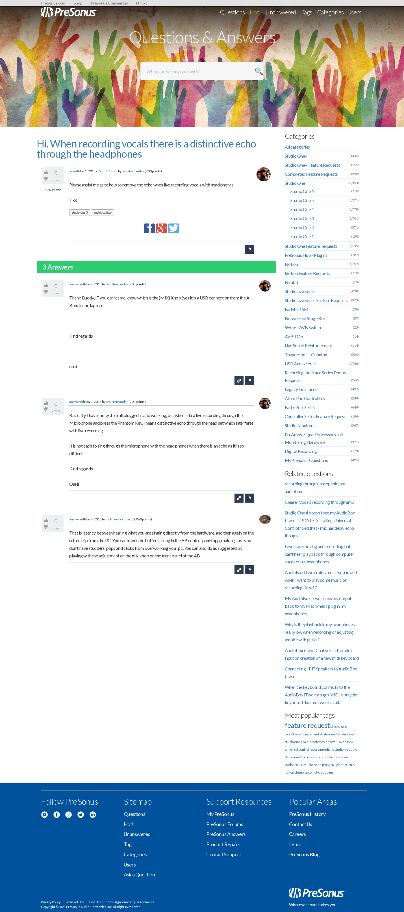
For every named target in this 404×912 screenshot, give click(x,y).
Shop (78, 3)
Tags (306, 12)
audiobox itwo (103, 212)
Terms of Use (74, 902)
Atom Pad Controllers (305, 398)
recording (316, 749)
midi (306, 742)
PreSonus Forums (224, 824)
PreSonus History (307, 814)
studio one (338, 726)
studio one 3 (80, 212)
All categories (297, 146)
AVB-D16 (294, 336)
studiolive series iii (334, 757)
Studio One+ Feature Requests (312, 165)
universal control (297, 749)
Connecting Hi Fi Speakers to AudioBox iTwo (321, 672)
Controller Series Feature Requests (316, 416)
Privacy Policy (50, 902)
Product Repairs (223, 844)
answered (76, 284)
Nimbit (141, 3)
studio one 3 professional (303, 757)
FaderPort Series (300, 407)
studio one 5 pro (315, 765)
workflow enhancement (302, 734)
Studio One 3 (108, 171)
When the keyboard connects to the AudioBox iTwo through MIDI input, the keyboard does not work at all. (321, 694)
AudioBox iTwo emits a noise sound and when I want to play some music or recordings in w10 (321, 580)
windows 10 (331, 742)
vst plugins (334, 765)
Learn (295, 844)
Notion (291, 264)
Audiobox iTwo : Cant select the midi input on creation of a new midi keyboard (322, 654)
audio (353, 749)
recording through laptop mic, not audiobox (315, 487)
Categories (330, 12)
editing (329, 749)
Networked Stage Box (305, 318)
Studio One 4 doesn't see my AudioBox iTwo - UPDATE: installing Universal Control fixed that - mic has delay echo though (320, 524)
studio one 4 (328, 734)
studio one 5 (293, 742)
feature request (307, 725)
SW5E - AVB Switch (303, 327)
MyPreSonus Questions (306, 460)
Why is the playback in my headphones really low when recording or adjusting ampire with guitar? (320, 632)
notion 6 (349, 765)
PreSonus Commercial (109, 3)
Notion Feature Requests (307, 273)
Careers (297, 834)
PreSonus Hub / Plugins (306, 255)
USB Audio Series (301, 363)
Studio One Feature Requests (311, 246)
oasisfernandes (133, 171)
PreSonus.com (53, 3)
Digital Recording (301, 451)
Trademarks (145, 902)
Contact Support (223, 854)
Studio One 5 (302, 200)
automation (313, 772)
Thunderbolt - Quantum (307, 354)
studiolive (342, 749)
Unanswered (281, 12)
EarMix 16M (297, 309)
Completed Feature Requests (311, 174)
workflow (346, 742)
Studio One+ (296, 155)
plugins (299, 772)
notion (289, 772)
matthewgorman (118, 519)
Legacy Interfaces (301, 389)
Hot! (255, 12)
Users (354, 12)
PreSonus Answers (226, 834)
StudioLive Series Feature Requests (316, 300)
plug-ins (328, 772)
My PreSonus (220, 814)
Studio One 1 (302, 236)
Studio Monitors (300, 425)
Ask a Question (139, 874)
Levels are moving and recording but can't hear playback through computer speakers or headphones (319, 554)
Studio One (295, 183)
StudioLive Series (300, 291)
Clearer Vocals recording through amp (319, 502)
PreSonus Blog (304, 854)
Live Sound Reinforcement (308, 345)
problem (316, 742)
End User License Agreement (110, 902)
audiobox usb (294, 765)
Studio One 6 (302, 191)
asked (73, 171)
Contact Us (300, 824)
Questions (232, 12)
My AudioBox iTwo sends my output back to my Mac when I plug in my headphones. (318, 606)
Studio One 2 (302, 227)
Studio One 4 (302, 209)
